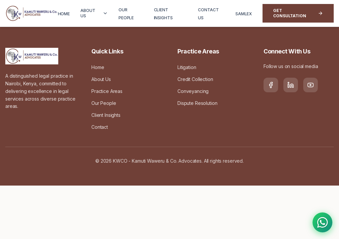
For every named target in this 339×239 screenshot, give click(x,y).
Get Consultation (298, 13)
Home (97, 67)
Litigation (186, 67)
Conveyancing (193, 91)
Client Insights (106, 115)
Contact (99, 127)
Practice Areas (106, 91)
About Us (101, 79)
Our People (103, 103)
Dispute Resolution (197, 103)
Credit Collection (195, 79)
